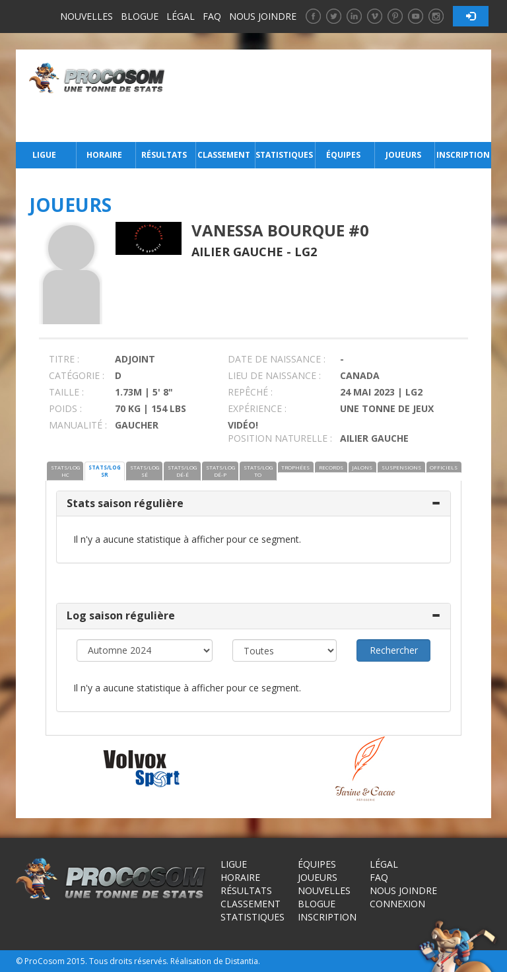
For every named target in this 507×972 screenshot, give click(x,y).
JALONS (362, 467)
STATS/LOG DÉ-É (182, 471)
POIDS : (65, 408)
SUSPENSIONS (401, 467)
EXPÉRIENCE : (257, 408)
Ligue (44, 154)
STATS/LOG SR (104, 471)
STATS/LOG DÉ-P (220, 471)
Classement (223, 154)
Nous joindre (262, 16)
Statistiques (283, 154)
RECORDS (331, 467)
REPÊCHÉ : (250, 392)
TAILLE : (66, 392)
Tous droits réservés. (128, 961)
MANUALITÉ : (78, 425)
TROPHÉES (295, 467)
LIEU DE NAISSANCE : (274, 375)
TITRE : (64, 359)
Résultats (164, 154)
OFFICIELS (443, 467)
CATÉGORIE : (76, 375)
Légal (180, 16)
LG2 (305, 252)
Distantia (241, 961)
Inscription (463, 154)
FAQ (212, 16)
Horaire (104, 154)
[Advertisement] (332, 96)
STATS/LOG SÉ (144, 471)
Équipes (343, 154)
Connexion (397, 903)
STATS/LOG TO (258, 471)
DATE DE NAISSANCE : (276, 359)
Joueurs (403, 154)
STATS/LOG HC (65, 471)
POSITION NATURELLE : (280, 438)
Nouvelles (86, 16)
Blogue (139, 16)
